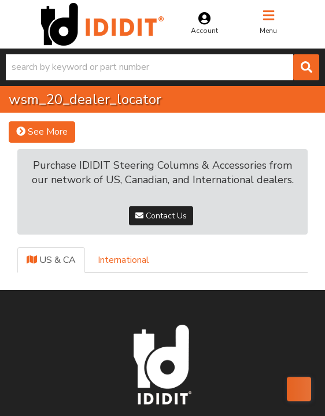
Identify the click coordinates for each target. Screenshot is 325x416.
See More (42, 131)
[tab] (51, 260)
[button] (162, 67)
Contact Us (161, 215)
